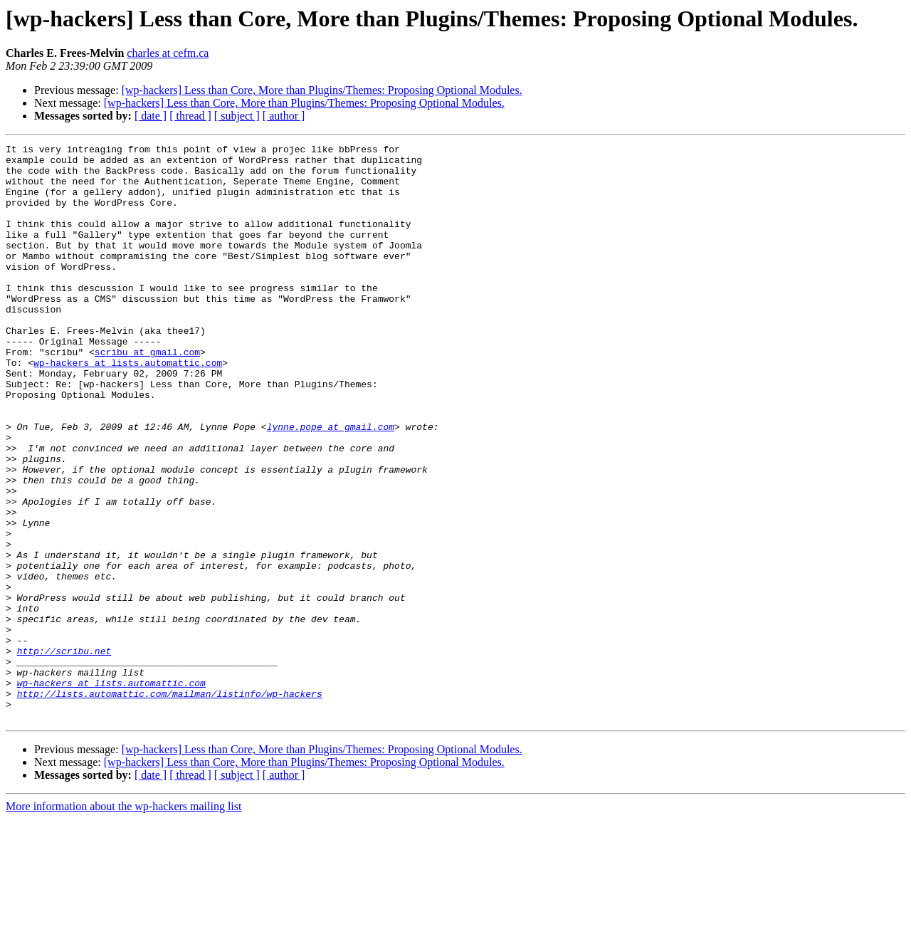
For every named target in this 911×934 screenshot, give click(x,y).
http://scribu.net (64, 753)
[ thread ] (190, 116)
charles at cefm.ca (168, 53)
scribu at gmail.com (147, 394)
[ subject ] (237, 116)
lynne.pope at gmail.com (330, 484)
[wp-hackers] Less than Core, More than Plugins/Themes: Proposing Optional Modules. (322, 90)
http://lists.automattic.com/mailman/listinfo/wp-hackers (169, 804)
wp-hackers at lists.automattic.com (127, 407)
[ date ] (151, 116)
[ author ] (284, 116)
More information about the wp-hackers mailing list (123, 921)
